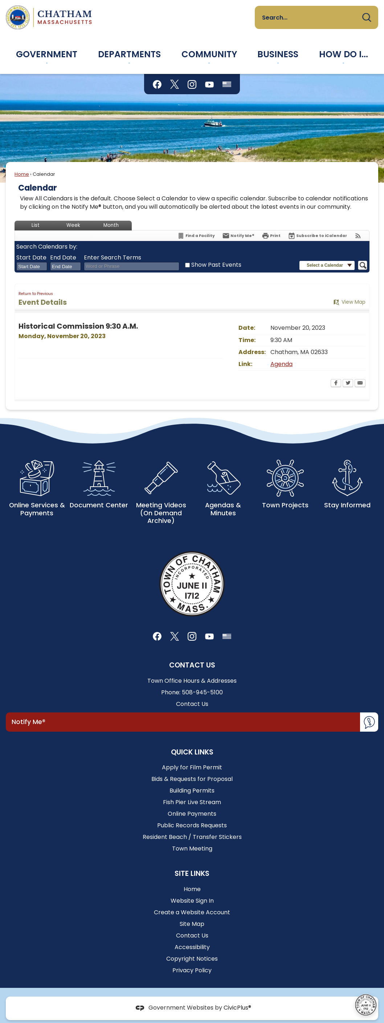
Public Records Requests (192, 825)
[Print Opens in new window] (271, 236)
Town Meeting (192, 848)
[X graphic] (174, 84)
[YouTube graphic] (209, 84)
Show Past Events (216, 265)
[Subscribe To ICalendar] (317, 236)
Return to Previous (36, 293)
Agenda (281, 364)
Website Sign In (192, 901)
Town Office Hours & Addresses (192, 681)
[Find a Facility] (196, 236)
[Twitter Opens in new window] (348, 383)
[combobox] (32, 266)
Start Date (31, 258)
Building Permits (192, 790)
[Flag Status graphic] (226, 84)
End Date (63, 258)
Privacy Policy (192, 970)
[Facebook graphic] (157, 84)
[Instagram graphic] (192, 84)
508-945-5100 (202, 692)
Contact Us (192, 704)
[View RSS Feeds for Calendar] (358, 236)
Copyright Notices (192, 959)
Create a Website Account (192, 912)
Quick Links (192, 752)
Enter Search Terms (112, 258)
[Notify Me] (238, 236)
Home (22, 174)
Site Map (192, 924)
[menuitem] (47, 54)
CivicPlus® (237, 1008)
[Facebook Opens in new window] (336, 383)
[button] (366, 17)
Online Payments (192, 814)
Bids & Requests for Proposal (192, 779)
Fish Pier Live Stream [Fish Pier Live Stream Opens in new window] (192, 802)
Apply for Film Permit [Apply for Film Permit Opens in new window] (192, 767)
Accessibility (192, 947)
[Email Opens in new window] (360, 383)
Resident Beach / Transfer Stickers (192, 837)
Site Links (192, 873)
